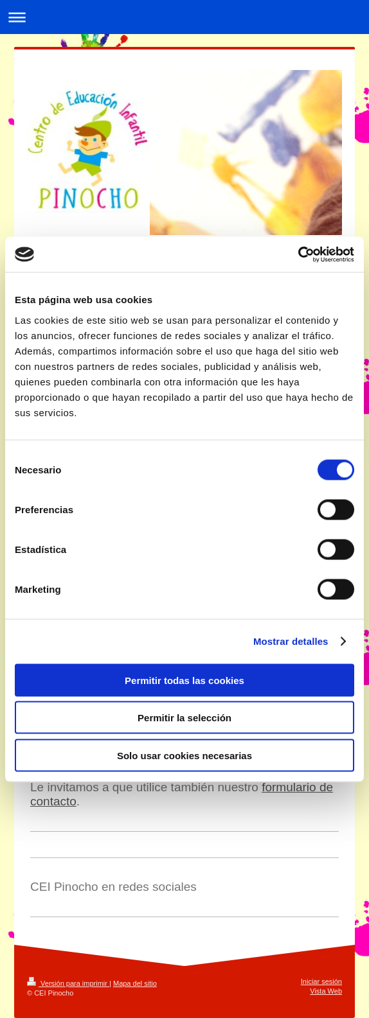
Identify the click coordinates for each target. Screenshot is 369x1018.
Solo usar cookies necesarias (184, 755)
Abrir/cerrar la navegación (184, 17)
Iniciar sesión (321, 981)
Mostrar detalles (290, 641)
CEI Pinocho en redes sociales (113, 886)
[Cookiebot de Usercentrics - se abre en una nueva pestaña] (298, 254)
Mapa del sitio (135, 983)
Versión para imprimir (68, 983)
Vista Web (326, 991)
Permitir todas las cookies (184, 679)
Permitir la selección (184, 717)
